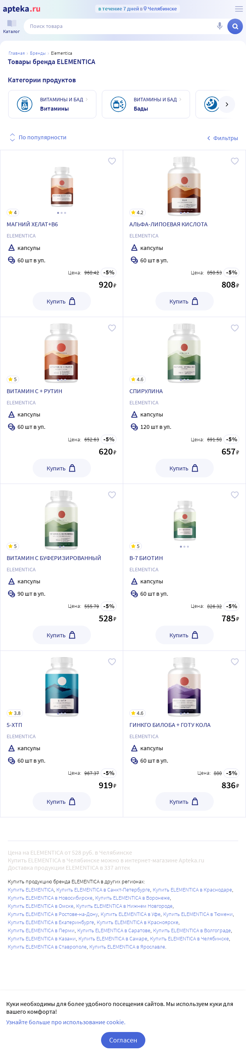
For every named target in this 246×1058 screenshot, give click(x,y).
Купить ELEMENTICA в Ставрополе (47, 946)
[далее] (226, 104)
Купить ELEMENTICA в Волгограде (192, 930)
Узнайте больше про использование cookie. (66, 1022)
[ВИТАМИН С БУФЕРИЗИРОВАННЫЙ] (61, 517)
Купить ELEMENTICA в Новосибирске (50, 897)
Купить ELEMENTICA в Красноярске (137, 922)
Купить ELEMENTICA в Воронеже (132, 897)
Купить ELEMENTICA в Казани (42, 938)
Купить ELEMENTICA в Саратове (113, 930)
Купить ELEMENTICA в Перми (41, 930)
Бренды (38, 53)
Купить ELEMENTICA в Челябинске (189, 938)
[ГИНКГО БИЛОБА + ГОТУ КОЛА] (184, 684)
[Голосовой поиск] (219, 26)
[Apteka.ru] (21, 9)
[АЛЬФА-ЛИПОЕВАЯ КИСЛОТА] (184, 183)
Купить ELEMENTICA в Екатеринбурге (51, 922)
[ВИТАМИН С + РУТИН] (61, 350)
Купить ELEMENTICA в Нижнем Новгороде (124, 905)
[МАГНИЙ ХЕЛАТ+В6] (61, 183)
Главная (17, 53)
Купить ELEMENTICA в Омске (40, 905)
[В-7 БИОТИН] (184, 517)
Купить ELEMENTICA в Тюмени (198, 914)
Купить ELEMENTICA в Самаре (113, 938)
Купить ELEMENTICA (31, 889)
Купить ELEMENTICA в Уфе (131, 914)
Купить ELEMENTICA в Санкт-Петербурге (103, 889)
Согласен (123, 1039)
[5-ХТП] (61, 684)
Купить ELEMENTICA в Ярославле (127, 946)
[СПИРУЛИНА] (184, 350)
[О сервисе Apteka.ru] (239, 9)
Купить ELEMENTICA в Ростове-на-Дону (53, 914)
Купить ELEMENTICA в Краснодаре (192, 889)
